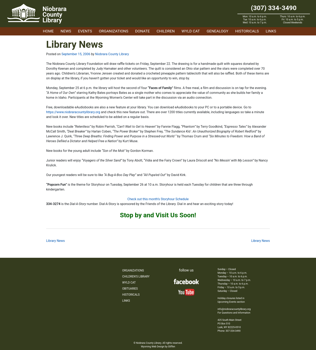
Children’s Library (136, 276)
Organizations (113, 31)
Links (271, 31)
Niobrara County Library (112, 54)
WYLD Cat (191, 31)
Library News (55, 241)
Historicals (247, 31)
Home (48, 31)
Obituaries (130, 288)
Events (85, 31)
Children (166, 31)
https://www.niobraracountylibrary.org (73, 112)
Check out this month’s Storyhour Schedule (158, 199)
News (66, 31)
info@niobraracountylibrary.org (234, 309)
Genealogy (217, 31)
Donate (142, 31)
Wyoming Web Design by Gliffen (158, 346)
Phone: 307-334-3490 (229, 330)
